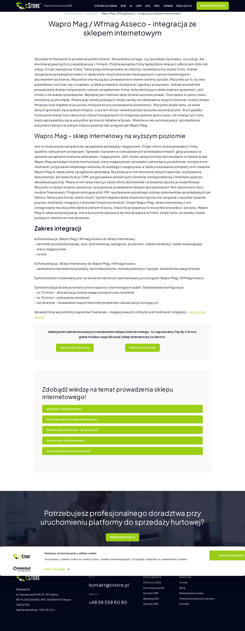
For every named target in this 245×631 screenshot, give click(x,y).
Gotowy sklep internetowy (75, 347)
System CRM (150, 593)
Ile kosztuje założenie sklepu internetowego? (72, 419)
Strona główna (105, 5)
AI (131, 5)
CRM (139, 5)
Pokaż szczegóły (55, 624)
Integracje (92, 13)
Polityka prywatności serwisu (196, 598)
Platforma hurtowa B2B (142, 347)
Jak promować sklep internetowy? (65, 440)
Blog (182, 587)
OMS (157, 5)
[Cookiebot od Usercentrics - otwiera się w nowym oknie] (22, 624)
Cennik (168, 5)
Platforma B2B (152, 582)
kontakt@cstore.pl (111, 585)
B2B (123, 5)
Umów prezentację (212, 5)
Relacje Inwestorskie (191, 593)
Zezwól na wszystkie (216, 610)
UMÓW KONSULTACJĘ (122, 537)
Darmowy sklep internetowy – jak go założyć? (72, 430)
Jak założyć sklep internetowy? (64, 409)
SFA (147, 5)
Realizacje (184, 5)
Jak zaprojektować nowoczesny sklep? (68, 451)
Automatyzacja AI (153, 587)
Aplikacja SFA (151, 598)
